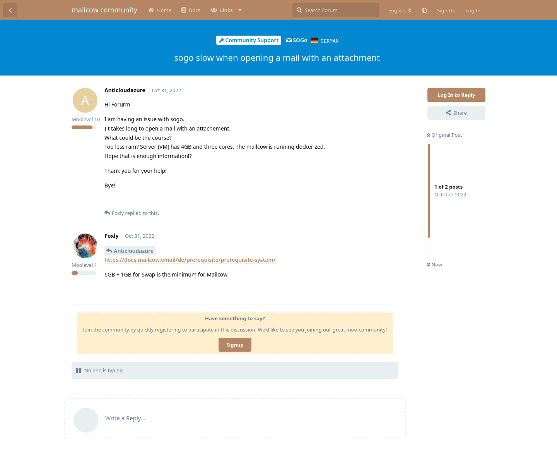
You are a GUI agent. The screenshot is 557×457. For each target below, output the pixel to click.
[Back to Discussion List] (10, 10)
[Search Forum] (335, 10)
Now (434, 264)
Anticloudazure (134, 250)
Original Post (444, 134)
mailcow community (104, 9)
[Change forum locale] (400, 10)
